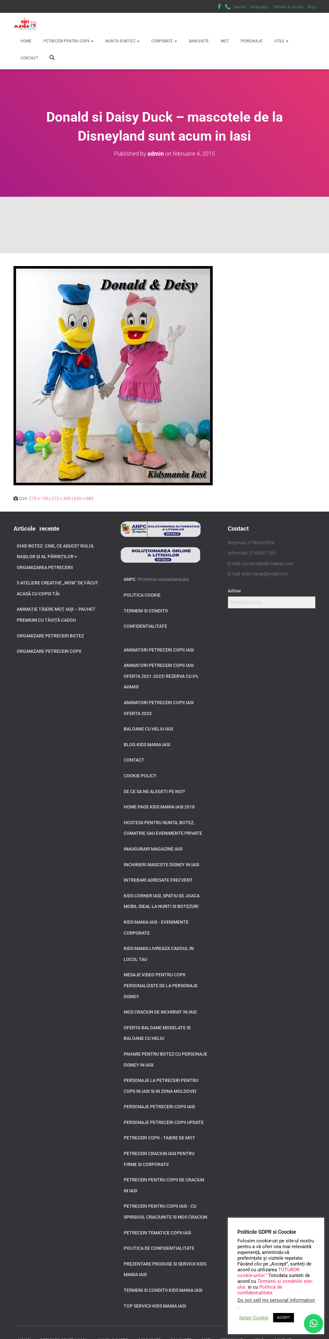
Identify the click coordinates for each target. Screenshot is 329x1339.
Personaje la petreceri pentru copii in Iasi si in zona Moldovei (161, 1086)
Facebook (219, 7)
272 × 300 (61, 498)
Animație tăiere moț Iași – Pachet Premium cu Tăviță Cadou (56, 615)
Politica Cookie (142, 595)
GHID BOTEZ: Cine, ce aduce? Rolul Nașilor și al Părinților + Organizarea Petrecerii (55, 556)
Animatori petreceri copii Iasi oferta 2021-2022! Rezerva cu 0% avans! (161, 676)
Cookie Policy (140, 775)
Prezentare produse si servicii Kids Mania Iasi (165, 1269)
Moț (224, 41)
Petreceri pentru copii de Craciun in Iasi (164, 1185)
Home (25, 41)
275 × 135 (39, 498)
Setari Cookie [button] (253, 1318)
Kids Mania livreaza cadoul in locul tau (159, 954)
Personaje (251, 41)
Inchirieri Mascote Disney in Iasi (161, 864)
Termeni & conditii (288, 7)
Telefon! (239, 7)
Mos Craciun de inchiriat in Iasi (160, 1012)
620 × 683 (83, 498)
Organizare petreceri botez (50, 635)
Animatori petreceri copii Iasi (159, 649)
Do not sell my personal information (276, 1300)
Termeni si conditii (146, 610)
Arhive (234, 590)
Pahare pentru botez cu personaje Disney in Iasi (165, 1059)
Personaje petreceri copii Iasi (159, 1106)
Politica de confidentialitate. (259, 1290)
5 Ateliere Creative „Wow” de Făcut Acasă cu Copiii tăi (57, 588)
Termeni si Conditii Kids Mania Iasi (163, 1290)
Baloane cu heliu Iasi (148, 728)
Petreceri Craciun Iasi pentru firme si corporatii (159, 1159)
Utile (281, 41)
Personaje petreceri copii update (164, 1122)
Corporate (163, 41)
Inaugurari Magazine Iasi (153, 848)
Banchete (198, 41)
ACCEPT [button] (283, 1318)
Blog (312, 7)
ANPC (130, 579)
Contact (29, 58)
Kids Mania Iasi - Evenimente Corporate (156, 928)
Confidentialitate (145, 626)
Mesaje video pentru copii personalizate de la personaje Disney (161, 985)
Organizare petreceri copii (49, 651)
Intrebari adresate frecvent (158, 880)
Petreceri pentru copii (67, 41)
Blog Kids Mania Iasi (147, 744)
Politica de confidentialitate (159, 1248)
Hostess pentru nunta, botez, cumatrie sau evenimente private (163, 828)
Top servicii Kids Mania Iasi (155, 1306)
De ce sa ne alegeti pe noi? (154, 791)
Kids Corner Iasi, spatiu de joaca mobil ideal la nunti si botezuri (162, 901)
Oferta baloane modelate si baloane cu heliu (157, 1033)
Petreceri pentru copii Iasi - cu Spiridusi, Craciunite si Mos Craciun (165, 1212)
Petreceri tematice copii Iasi (157, 1232)
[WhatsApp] (313, 1323)
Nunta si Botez (121, 41)
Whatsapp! (259, 7)
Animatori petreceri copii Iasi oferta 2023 (159, 708)
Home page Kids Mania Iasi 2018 (159, 806)
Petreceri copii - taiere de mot (159, 1137)
